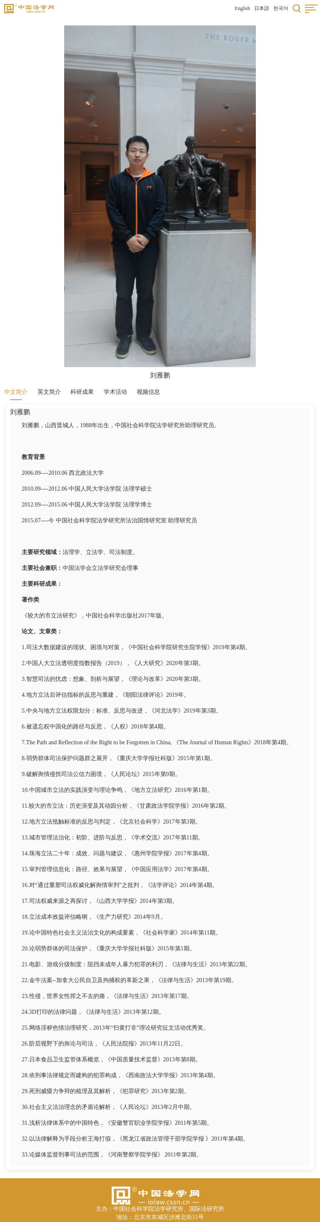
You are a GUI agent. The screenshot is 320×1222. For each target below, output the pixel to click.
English (242, 8)
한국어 (280, 8)
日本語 (261, 8)
